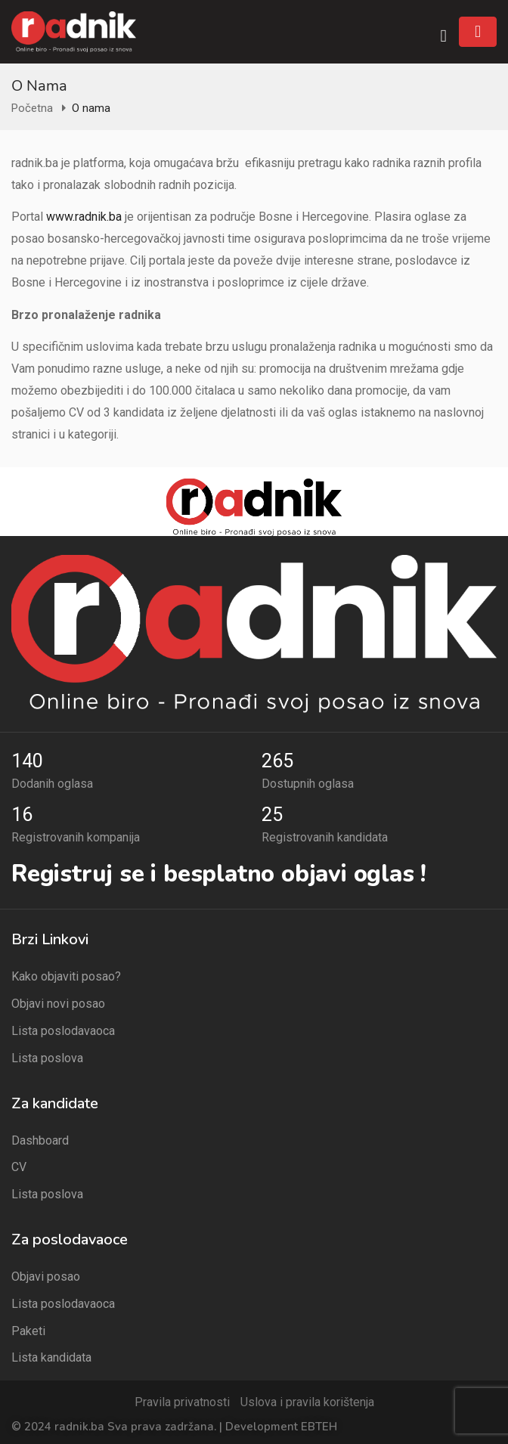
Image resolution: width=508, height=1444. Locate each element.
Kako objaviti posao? (66, 976)
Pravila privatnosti (182, 1402)
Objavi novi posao (58, 1003)
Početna (32, 108)
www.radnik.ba (84, 216)
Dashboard (40, 1140)
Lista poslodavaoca (63, 1031)
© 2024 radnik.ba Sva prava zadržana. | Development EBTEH (174, 1426)
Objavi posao (45, 1276)
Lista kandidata (51, 1357)
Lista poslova (47, 1058)
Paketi (28, 1331)
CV (18, 1167)
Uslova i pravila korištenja (307, 1402)
